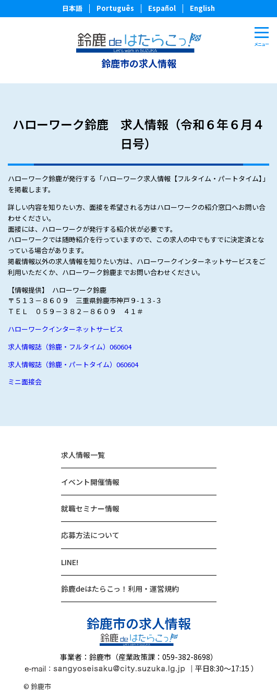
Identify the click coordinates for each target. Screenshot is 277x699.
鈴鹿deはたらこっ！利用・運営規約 (120, 588)
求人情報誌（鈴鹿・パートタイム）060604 (73, 364)
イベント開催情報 (90, 482)
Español (162, 8)
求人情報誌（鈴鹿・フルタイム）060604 (69, 347)
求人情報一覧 (83, 455)
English (202, 8)
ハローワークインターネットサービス (65, 329)
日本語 (72, 8)
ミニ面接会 (25, 381)
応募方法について (90, 535)
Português (115, 8)
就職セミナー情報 (90, 508)
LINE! (69, 562)
